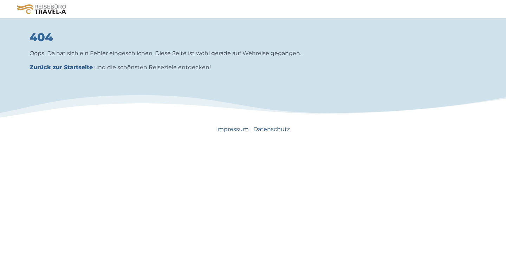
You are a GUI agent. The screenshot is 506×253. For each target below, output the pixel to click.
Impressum (232, 129)
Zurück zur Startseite (61, 67)
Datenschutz (271, 129)
